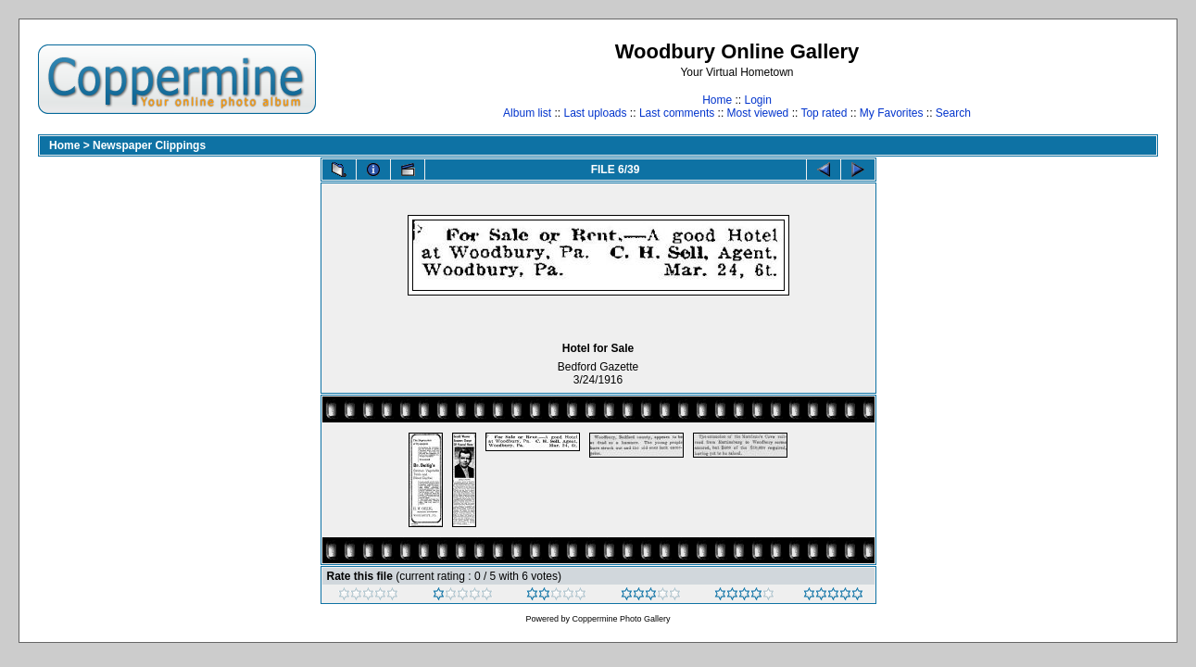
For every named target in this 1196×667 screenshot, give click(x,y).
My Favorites (892, 113)
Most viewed (758, 113)
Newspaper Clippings (149, 145)
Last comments (676, 113)
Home (717, 100)
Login (757, 100)
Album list (527, 113)
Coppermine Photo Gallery (621, 618)
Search (953, 113)
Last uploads (594, 113)
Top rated (823, 113)
